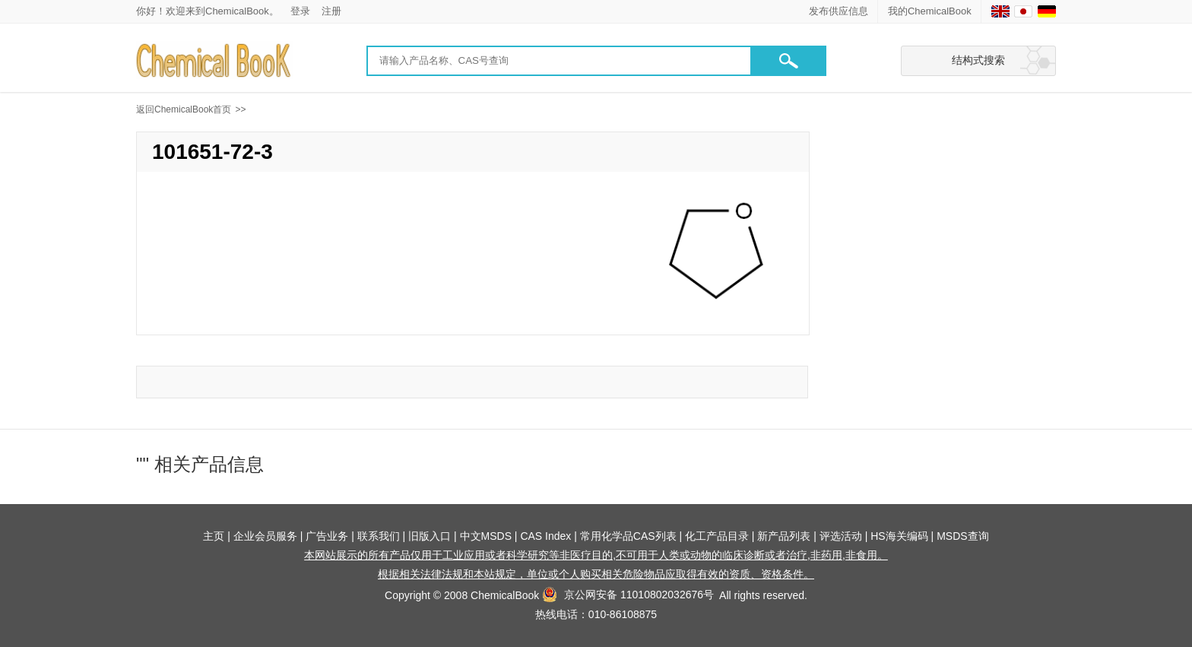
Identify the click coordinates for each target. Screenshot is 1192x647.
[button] (788, 61)
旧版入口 (429, 536)
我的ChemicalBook (930, 11)
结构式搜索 (978, 60)
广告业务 (327, 536)
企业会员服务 (265, 536)
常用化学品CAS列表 (628, 536)
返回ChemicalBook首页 (183, 109)
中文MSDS (486, 536)
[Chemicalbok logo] (214, 61)
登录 (300, 11)
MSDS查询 (962, 536)
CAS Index (545, 536)
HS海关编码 (898, 536)
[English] (1000, 11)
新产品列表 (783, 536)
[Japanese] (1023, 11)
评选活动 (841, 536)
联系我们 (378, 536)
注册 (331, 11)
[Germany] (1047, 11)
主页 (213, 536)
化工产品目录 (717, 536)
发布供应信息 (838, 11)
